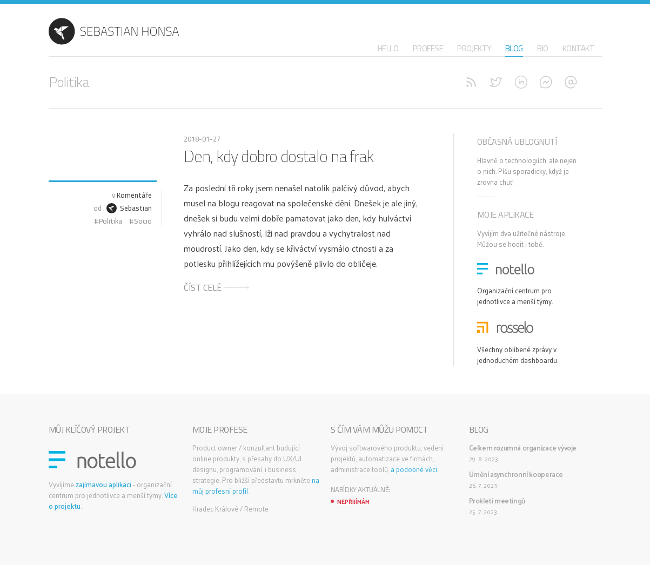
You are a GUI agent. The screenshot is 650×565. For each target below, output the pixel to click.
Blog (514, 48)
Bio (542, 48)
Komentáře (134, 195)
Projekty (474, 48)
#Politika (107, 221)
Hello (388, 48)
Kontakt (578, 48)
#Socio (140, 221)
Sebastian (129, 208)
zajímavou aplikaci (103, 484)
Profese (428, 48)
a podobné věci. (414, 469)
